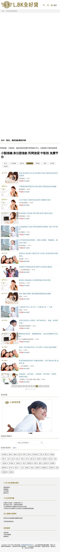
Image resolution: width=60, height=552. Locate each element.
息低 (17, 459)
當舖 (3, 459)
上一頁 (19, 386)
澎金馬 (6, 166)
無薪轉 (44, 459)
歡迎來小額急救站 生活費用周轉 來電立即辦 (34, 280)
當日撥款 (4, 454)
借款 (55, 459)
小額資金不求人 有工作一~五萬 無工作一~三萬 (35, 307)
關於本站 (6, 493)
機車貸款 (44, 467)
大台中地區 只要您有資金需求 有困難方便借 (34, 200)
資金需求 (45, 463)
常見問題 (6, 491)
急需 (57, 467)
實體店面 (29, 463)
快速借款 (51, 467)
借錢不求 (38, 467)
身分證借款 (35, 454)
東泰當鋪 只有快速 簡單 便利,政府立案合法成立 (36, 213)
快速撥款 (52, 463)
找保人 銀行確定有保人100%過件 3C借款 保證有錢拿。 (38, 347)
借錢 (15, 454)
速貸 (32, 467)
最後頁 (46, 386)
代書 (22, 459)
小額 (26, 459)
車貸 (16, 467)
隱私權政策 (7, 487)
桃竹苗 (22, 163)
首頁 (3, 11)
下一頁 (40, 386)
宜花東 (52, 163)
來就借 (38, 459)
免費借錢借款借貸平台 (27, 545)
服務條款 (6, 489)
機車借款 (4, 467)
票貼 (46, 454)
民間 (24, 454)
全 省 (5, 163)
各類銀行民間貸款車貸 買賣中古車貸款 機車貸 (35, 267)
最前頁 (14, 386)
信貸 (12, 459)
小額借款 (4, 463)
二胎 (8, 459)
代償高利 (18, 463)
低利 (19, 454)
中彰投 (30, 163)
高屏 (45, 163)
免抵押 (26, 467)
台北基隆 (13, 163)
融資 (10, 454)
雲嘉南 (38, 163)
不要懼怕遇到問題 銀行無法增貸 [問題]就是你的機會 (37, 186)
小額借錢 (52, 454)
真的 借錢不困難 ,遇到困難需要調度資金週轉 (35, 294)
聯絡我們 (6, 536)
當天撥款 (11, 463)
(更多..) (15, 447)
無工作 (10, 467)
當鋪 (40, 463)
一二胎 (21, 467)
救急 (29, 454)
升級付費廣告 (7, 534)
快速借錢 (4, 472)
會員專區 (6, 532)
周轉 (35, 463)
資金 (41, 454)
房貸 (24, 463)
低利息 (50, 459)
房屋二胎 (32, 459)
